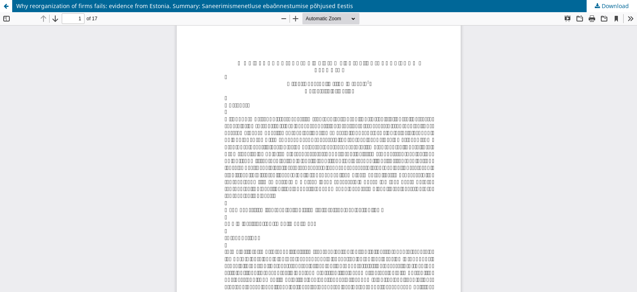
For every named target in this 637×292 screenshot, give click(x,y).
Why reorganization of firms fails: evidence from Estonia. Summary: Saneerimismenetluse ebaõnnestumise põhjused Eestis (184, 6)
